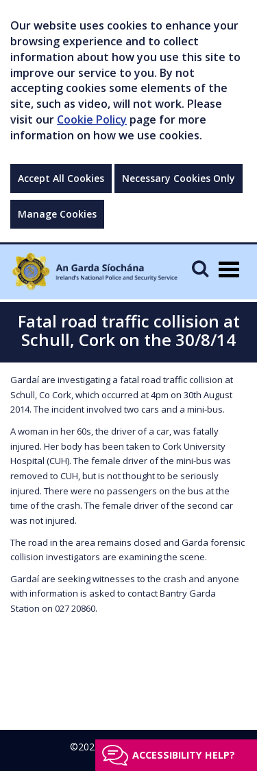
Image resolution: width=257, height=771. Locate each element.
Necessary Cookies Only (178, 178)
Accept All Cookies (61, 178)
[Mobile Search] (200, 268)
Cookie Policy (92, 119)
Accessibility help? (183, 754)
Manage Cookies (57, 213)
